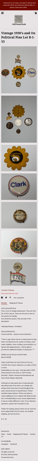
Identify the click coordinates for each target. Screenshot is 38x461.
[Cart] (36, 13)
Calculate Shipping (7, 290)
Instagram (5, 444)
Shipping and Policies (20, 434)
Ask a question (18, 298)
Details (4, 303)
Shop (3, 434)
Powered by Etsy (7, 457)
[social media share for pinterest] (10, 298)
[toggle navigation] (2, 13)
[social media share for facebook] (2, 298)
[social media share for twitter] (6, 298)
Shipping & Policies (16, 303)
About (9, 434)
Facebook (13, 444)
